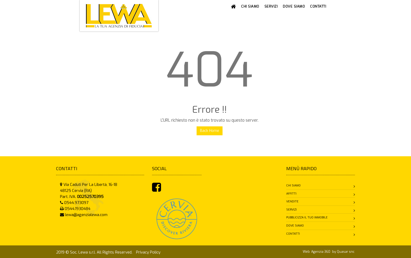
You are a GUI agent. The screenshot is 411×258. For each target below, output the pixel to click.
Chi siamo (293, 185)
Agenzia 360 (321, 251)
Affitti (291, 194)
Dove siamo (295, 226)
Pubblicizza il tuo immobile (307, 217)
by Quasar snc (343, 251)
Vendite (292, 201)
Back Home (209, 130)
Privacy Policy (148, 252)
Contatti (293, 234)
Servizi (291, 210)
